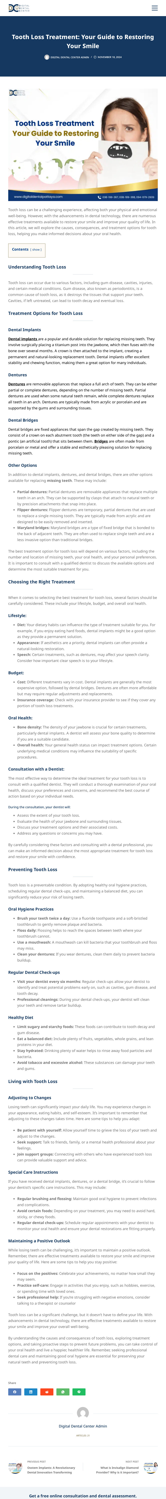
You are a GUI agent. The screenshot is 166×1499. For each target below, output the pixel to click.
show (36, 250)
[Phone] (146, 8)
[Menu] (155, 8)
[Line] (139, 8)
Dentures (16, 384)
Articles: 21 (83, 1435)
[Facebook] (14, 1391)
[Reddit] (46, 1391)
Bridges (101, 441)
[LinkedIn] (30, 1391)
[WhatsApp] (132, 8)
